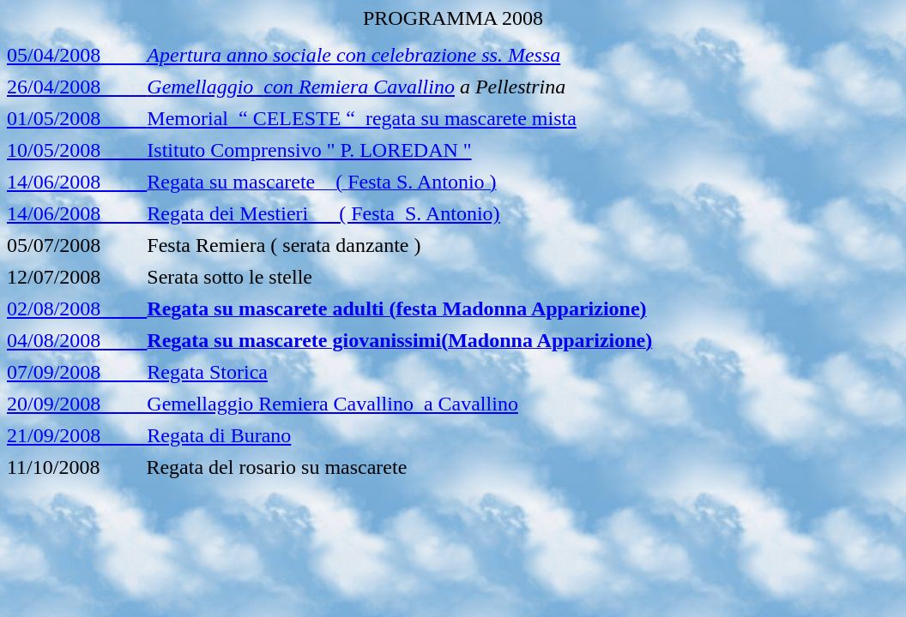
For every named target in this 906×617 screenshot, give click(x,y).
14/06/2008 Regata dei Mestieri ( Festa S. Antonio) (253, 213)
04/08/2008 (77, 340)
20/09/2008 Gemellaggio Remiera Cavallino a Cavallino (262, 403)
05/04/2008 (53, 55)
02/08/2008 (77, 308)
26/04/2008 (231, 86)
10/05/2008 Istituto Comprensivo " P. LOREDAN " (239, 150)
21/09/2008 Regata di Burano (149, 435)
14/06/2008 (77, 182)
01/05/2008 (292, 118)
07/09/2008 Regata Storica (137, 372)
